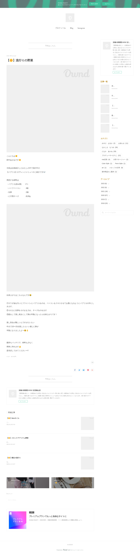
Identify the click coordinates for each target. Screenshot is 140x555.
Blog (71, 28)
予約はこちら (50, 46)
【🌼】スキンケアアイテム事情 (17, 439)
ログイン (107, 4)
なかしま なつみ (110, 147)
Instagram (81, 28)
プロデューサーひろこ (111, 155)
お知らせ (123, 143)
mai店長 (106, 159)
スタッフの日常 (116, 168)
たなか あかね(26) (11, 357)
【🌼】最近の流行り (14, 459)
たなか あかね (109, 151)
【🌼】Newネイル (13, 419)
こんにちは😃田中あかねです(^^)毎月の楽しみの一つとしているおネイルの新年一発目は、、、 (35, 423)
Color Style (107, 163)
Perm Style (120, 163)
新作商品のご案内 (109, 172)
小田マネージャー (120, 159)
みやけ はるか (108, 143)
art (104, 168)
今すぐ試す (94, 4)
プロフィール (60, 28)
